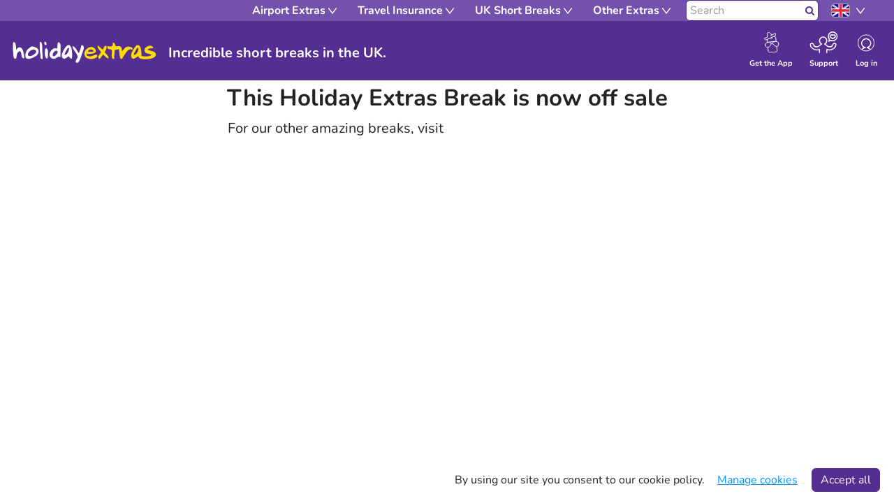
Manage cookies (757, 480)
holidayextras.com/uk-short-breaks (556, 128)
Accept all (846, 480)
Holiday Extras (84, 52)
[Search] (744, 10)
